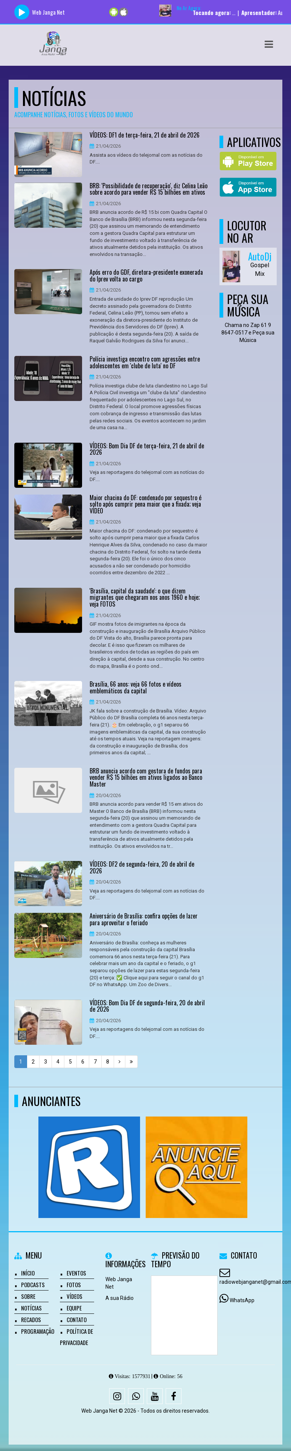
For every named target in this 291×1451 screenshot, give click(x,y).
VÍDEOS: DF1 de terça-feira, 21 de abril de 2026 (145, 135)
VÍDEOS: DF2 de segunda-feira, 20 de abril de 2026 (142, 867)
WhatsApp (242, 1300)
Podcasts (33, 1284)
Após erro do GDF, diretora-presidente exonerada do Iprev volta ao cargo (146, 275)
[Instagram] (117, 1396)
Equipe (74, 1308)
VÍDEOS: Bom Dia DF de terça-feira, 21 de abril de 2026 (147, 449)
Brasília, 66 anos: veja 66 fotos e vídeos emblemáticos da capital (135, 687)
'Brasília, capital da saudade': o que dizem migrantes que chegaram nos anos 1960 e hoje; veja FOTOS (145, 598)
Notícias (31, 1308)
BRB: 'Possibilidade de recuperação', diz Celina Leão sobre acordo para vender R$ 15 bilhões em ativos (148, 189)
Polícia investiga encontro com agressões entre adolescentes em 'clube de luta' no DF (145, 362)
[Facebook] (173, 1396)
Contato (77, 1319)
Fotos (74, 1284)
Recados (31, 1319)
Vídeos (74, 1296)
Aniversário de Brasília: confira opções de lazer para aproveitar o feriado (144, 919)
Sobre (28, 1296)
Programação (37, 1331)
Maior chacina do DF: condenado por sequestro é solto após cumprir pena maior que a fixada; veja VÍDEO (145, 504)
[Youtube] (155, 1396)
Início (28, 1273)
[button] (269, 44)
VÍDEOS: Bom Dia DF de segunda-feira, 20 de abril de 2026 (147, 1006)
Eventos (76, 1273)
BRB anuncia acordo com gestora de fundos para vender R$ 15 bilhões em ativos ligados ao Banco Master (146, 778)
